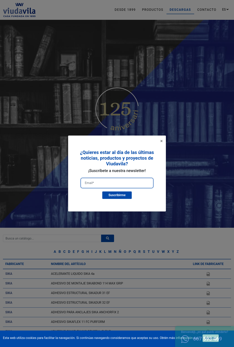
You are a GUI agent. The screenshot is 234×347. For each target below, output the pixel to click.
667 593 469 (201, 339)
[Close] (161, 141)
